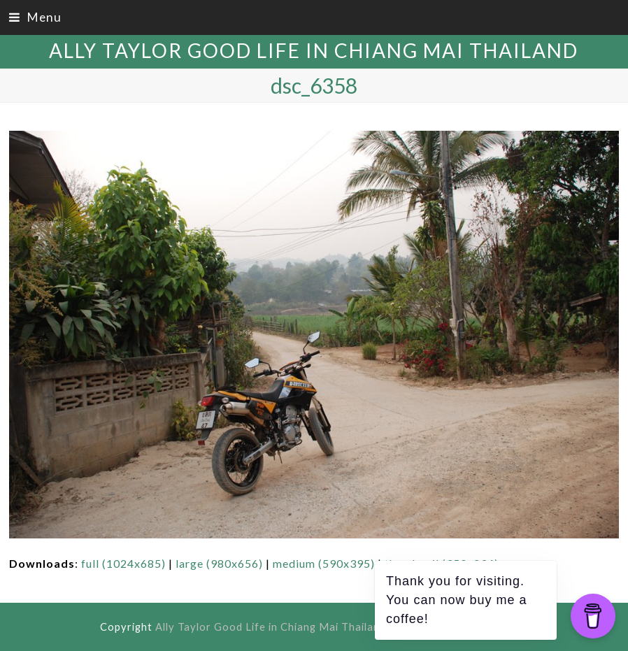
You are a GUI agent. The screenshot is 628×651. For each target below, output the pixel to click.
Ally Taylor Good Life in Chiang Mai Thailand (313, 50)
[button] (35, 17)
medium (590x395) (324, 563)
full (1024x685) (123, 563)
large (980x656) (219, 563)
